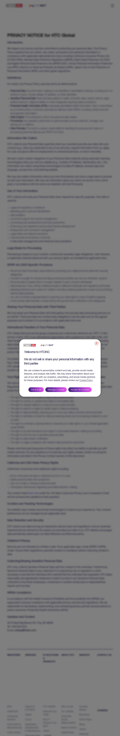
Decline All (36, 390)
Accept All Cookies (80, 390)
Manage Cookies (56, 390)
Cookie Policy (86, 380)
